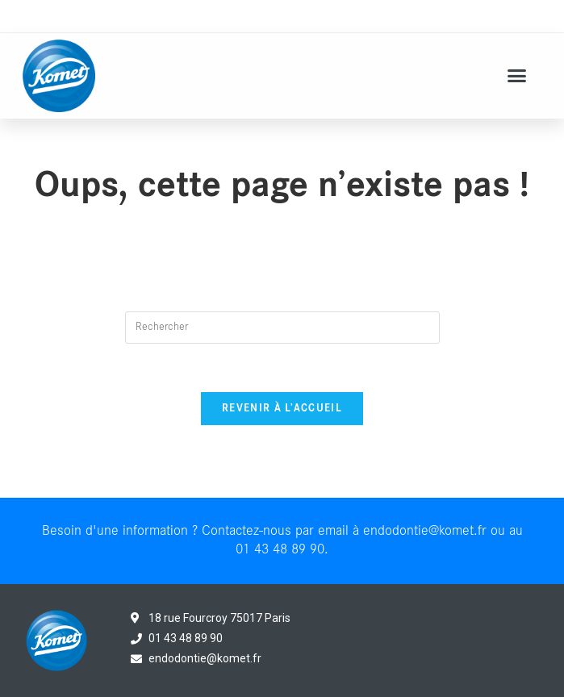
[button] (517, 76)
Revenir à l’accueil (282, 408)
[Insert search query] (282, 327)
